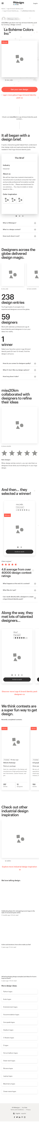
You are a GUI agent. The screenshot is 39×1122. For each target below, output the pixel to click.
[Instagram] (24, 1117)
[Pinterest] (22, 1117)
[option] (16, 216)
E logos (5, 1045)
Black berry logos (9, 1084)
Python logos (7, 991)
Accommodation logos (11, 1014)
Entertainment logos (10, 1007)
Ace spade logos (9, 1022)
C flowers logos (8, 1037)
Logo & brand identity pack (15, 8)
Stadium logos (8, 1030)
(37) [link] (26, 638)
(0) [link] (29, 510)
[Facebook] (14, 1117)
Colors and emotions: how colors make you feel (16, 944)
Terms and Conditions (17, 1109)
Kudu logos (7, 999)
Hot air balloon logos (10, 1053)
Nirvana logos (8, 1068)
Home (3, 8)
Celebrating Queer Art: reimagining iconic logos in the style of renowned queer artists (18, 911)
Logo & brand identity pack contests (14, 11)
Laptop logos (7, 1076)
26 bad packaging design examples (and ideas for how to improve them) (18, 977)
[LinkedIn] (19, 1117)
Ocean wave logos (9, 1091)
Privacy (28, 1109)
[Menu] (2, 3)
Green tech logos (9, 1060)
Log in (35, 3)
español (23, 1113)
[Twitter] (17, 1117)
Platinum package (9, 766)
